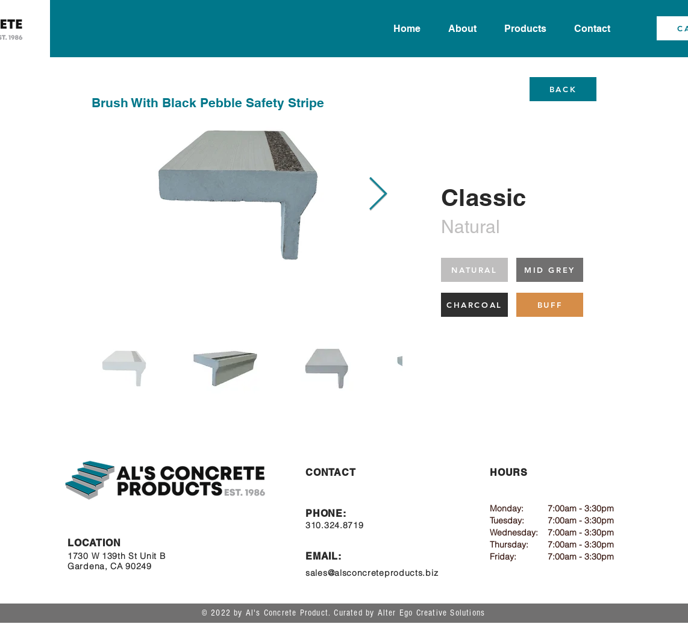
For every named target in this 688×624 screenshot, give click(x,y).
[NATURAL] (474, 270)
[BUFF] (549, 305)
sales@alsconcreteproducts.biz (371, 572)
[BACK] (563, 89)
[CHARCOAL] (474, 305)
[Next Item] (378, 195)
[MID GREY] (549, 270)
